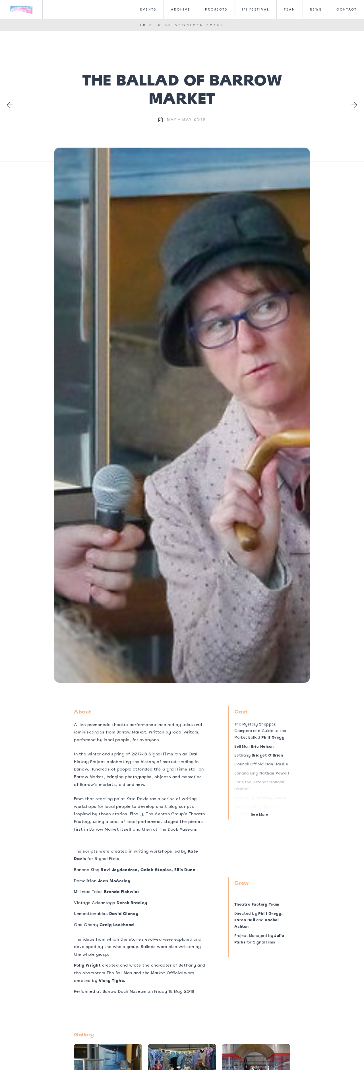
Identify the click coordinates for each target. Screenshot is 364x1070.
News (316, 9)
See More (259, 814)
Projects (216, 9)
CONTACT (346, 9)
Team (289, 9)
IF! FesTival (255, 9)
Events (148, 9)
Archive (181, 9)
